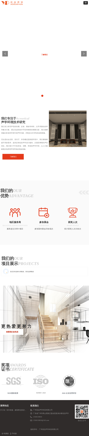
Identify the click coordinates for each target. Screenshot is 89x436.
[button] (85, 3)
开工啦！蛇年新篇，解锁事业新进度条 (13, 410)
